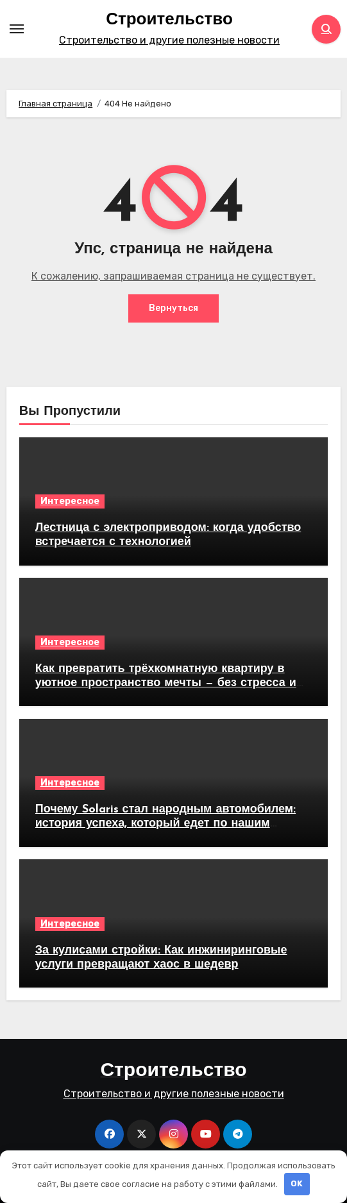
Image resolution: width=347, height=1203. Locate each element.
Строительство (169, 20)
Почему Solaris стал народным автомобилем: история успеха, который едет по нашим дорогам (165, 823)
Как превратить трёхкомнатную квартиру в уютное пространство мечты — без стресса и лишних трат (165, 683)
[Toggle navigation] (16, 29)
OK (297, 1183)
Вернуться (173, 308)
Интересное (69, 501)
